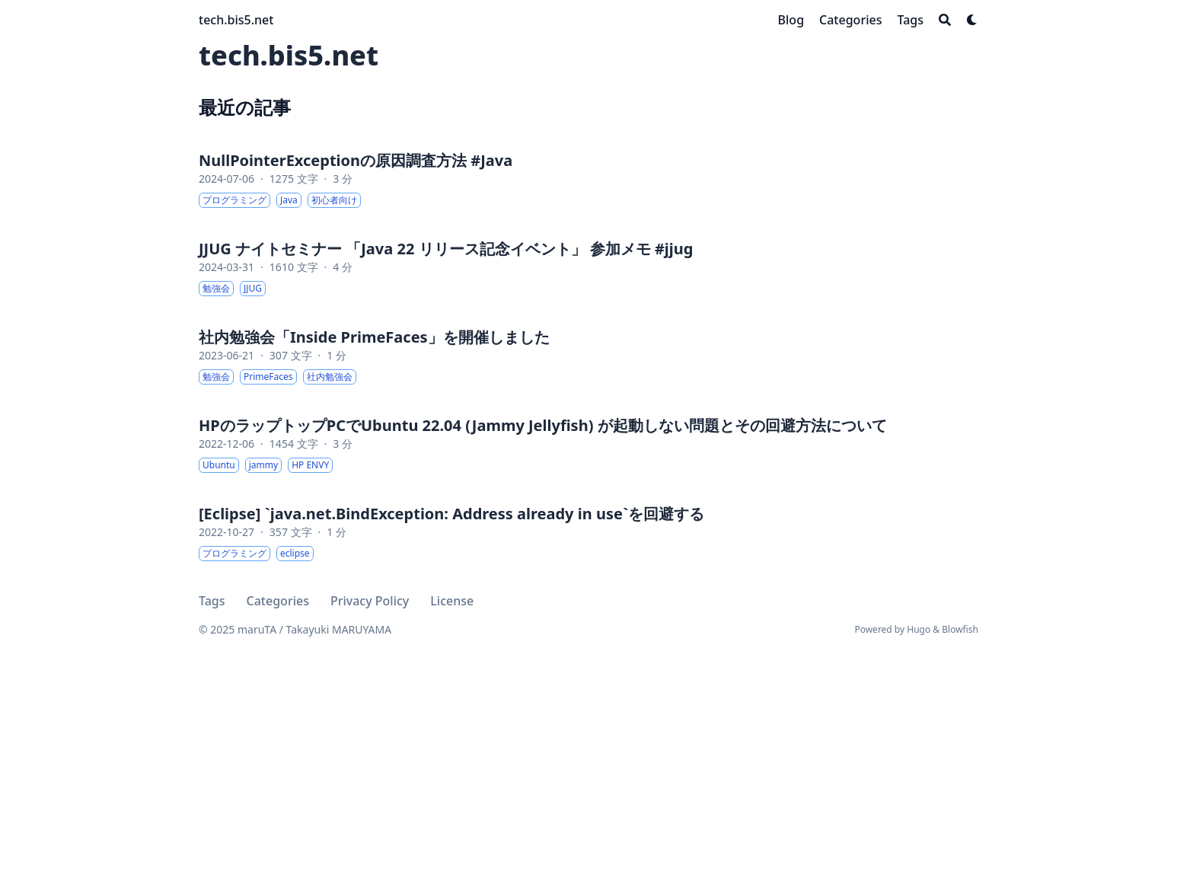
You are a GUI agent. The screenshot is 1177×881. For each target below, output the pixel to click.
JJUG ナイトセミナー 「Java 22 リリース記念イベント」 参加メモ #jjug (446, 248)
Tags (212, 600)
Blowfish (960, 629)
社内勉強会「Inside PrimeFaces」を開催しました (374, 337)
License (452, 600)
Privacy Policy (369, 600)
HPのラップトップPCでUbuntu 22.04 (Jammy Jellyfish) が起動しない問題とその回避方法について (543, 425)
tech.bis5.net (236, 19)
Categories (278, 600)
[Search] (945, 20)
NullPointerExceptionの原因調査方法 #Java (355, 160)
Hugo (918, 629)
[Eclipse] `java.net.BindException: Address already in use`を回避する (451, 513)
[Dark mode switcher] (972, 20)
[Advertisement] (588, 744)
